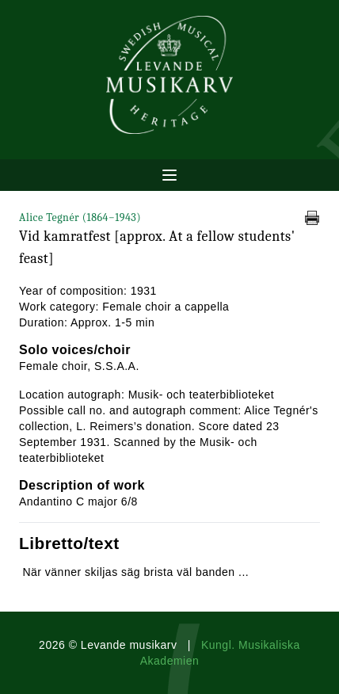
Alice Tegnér (80, 217)
